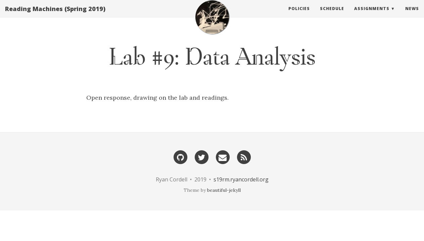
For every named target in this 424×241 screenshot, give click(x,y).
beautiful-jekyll (224, 190)
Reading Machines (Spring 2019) (55, 15)
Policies (299, 15)
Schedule (332, 15)
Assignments (371, 15)
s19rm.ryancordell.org (241, 179)
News (412, 15)
